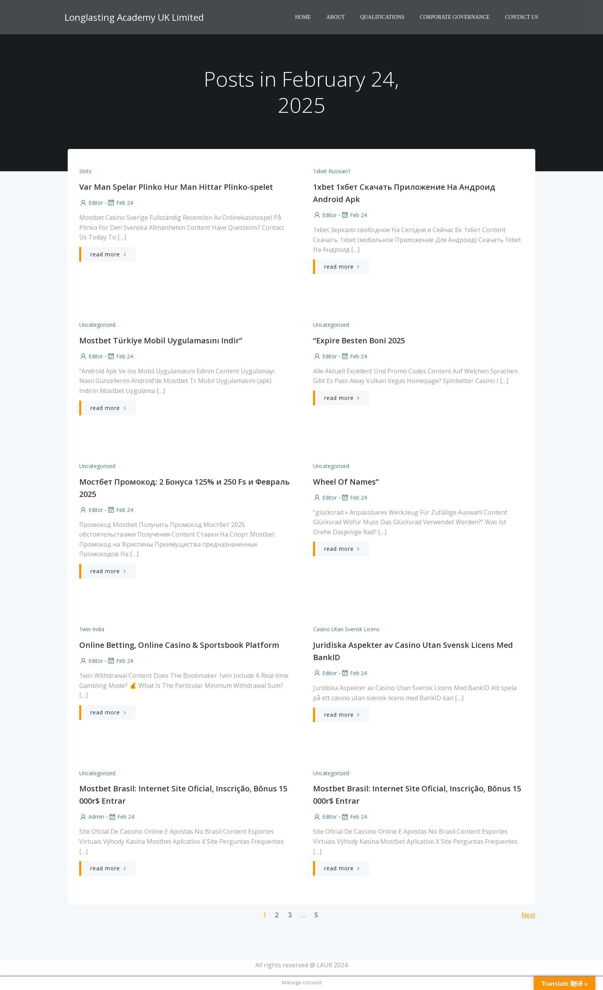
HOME (303, 17)
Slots (85, 171)
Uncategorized (97, 325)
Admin (91, 818)
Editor (91, 203)
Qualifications (382, 17)
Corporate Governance (455, 17)
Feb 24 (120, 203)
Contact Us (521, 17)
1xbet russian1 (332, 171)
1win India (91, 630)
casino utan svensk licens (346, 630)
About (335, 17)
